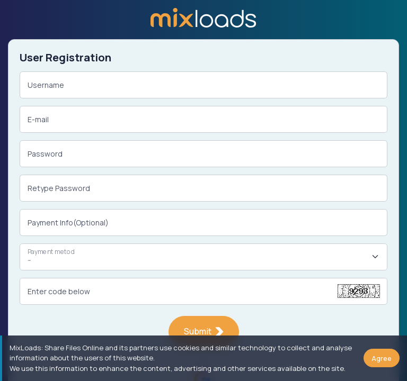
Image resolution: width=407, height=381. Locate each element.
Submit (204, 331)
